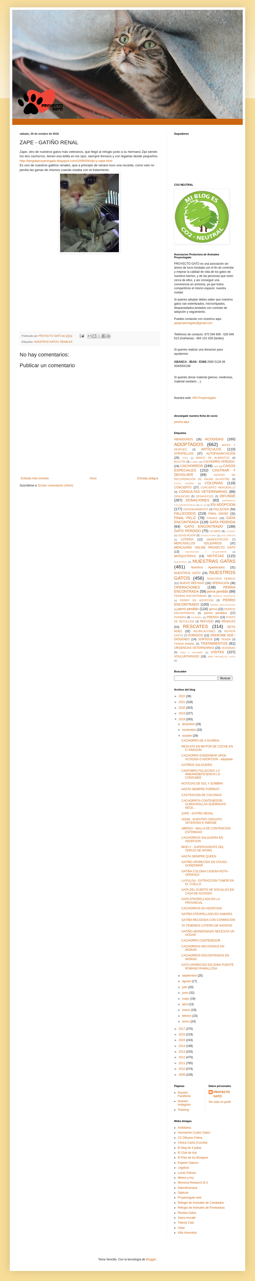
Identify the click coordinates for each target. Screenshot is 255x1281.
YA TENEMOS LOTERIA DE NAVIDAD (206, 925)
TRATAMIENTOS (214, 643)
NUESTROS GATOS (46, 341)
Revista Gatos (187, 1213)
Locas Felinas (187, 1173)
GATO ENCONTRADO (203, 526)
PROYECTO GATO (222, 1094)
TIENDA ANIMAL (184, 643)
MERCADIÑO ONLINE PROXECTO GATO (204, 547)
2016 (182, 1034)
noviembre (189, 730)
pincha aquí (181, 422)
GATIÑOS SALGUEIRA (196, 765)
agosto (187, 981)
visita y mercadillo (191, 652)
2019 (182, 713)
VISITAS (217, 652)
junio (185, 992)
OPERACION (220, 583)
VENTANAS (228, 647)
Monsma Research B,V (193, 1182)
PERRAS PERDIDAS (223, 596)
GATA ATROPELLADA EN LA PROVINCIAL (200, 900)
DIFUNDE (227, 496)
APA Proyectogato (204, 398)
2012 (182, 1057)
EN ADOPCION (223, 505)
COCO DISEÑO (184, 483)
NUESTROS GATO (187, 573)
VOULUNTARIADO (186, 656)
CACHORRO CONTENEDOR (200, 940)
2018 (182, 719)
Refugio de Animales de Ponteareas (201, 1207)
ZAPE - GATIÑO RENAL (197, 813)
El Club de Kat (187, 1152)
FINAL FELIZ (185, 518)
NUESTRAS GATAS (213, 561)
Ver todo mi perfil (220, 1102)
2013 (182, 1051)
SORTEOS (205, 639)
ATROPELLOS (183, 453)
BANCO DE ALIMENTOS (213, 457)
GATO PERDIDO (187, 531)
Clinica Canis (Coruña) (192, 1142)
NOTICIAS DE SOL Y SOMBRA (202, 783)
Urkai (181, 1227)
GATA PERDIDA (222, 522)
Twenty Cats (186, 1222)
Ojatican (183, 1192)
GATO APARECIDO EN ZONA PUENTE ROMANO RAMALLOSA (207, 966)
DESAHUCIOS (204, 496)
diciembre (189, 724)
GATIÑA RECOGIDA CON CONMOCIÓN (208, 920)
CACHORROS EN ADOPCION (201, 908)
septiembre (190, 975)
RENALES (66, 341)
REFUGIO (207, 621)
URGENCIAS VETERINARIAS (194, 648)
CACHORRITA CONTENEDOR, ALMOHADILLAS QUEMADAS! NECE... (203, 804)
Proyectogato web (189, 1197)
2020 (182, 707)
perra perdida (217, 591)
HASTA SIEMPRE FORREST (200, 789)
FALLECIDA (221, 509)
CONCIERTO (183, 487)
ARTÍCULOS (211, 449)
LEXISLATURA (208, 535)
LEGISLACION (186, 535)
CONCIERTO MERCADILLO (218, 487)
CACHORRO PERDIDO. (219, 461)
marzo (186, 1010)
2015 (182, 1040)
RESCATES (195, 626)
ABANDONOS (183, 439)
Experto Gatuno (188, 1162)
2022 (182, 696)
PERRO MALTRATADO (222, 604)
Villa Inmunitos (187, 1232)
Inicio (93, 478)
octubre (187, 735)
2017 (182, 1029)
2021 (182, 702)
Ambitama (184, 1127)
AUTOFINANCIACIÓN (220, 453)
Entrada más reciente (35, 478)
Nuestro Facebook (184, 1094)
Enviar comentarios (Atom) (55, 485)
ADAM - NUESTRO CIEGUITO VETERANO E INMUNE (201, 821)
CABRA (195, 461)
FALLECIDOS (185, 513)
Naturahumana (187, 1188)
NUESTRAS (180, 562)
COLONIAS (214, 483)
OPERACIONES (187, 587)
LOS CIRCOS (228, 535)
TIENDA (226, 639)
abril (185, 1004)
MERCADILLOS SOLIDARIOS (198, 543)
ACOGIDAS (214, 439)
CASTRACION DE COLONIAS (201, 795)
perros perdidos (215, 613)
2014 (182, 1046)
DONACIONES (197, 500)
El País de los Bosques (193, 1157)
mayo (186, 998)
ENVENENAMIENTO (195, 509)
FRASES (212, 518)
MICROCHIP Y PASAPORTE (205, 551)
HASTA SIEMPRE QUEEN (198, 856)
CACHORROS (191, 466)
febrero (187, 1016)
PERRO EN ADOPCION (196, 600)
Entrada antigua (147, 478)
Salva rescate (187, 1217)
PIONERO (196, 617)
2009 (182, 1074)
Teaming (183, 1109)
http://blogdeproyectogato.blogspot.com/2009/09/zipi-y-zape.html (66, 161)
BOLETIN (179, 461)
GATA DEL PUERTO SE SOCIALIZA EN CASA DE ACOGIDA (207, 891)
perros (213, 609)
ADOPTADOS (188, 444)
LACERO (230, 531)
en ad (203, 505)
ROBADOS (195, 635)
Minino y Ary (186, 1177)
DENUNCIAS (182, 496)
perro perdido (188, 609)
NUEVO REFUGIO (192, 583)
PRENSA (213, 617)
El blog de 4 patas (189, 1148)
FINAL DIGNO (218, 513)
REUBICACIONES (204, 631)
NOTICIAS (215, 556)
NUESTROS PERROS (221, 578)
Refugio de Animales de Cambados (201, 1202)
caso (216, 466)
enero (186, 1021)
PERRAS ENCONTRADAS (190, 595)
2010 (182, 1069)
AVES (185, 458)
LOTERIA (187, 539)
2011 (182, 1063)
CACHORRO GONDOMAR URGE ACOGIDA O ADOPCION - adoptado (207, 757)
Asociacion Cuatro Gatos (194, 1132)
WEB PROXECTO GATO (221, 656)
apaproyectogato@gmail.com (193, 323)
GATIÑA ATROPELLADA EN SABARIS (206, 914)
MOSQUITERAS (185, 556)
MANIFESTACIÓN (217, 539)
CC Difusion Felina (190, 1137)
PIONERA (180, 617)
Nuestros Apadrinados (208, 567)
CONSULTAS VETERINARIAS (203, 492)
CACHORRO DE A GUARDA (200, 740)
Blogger (151, 1259)
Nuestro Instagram (184, 1102)
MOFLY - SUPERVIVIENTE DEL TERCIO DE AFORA (202, 848)
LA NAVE (215, 531)
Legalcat (183, 1167)
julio (185, 987)
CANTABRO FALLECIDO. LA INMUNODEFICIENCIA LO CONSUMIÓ (200, 774)
